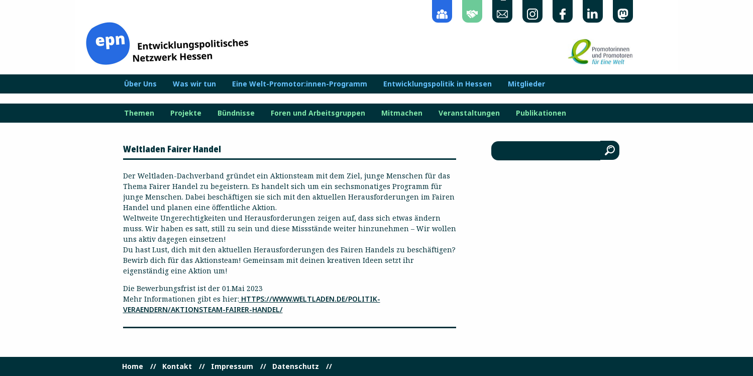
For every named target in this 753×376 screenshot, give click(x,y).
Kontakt (177, 366)
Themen (139, 113)
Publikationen (541, 113)
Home (132, 366)
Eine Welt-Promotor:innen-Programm (299, 83)
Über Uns (140, 83)
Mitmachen (401, 113)
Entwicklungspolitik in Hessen (437, 83)
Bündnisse (236, 113)
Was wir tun (194, 83)
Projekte (185, 113)
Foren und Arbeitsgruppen (318, 113)
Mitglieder (526, 83)
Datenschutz (295, 366)
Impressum (232, 366)
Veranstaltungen (469, 113)
